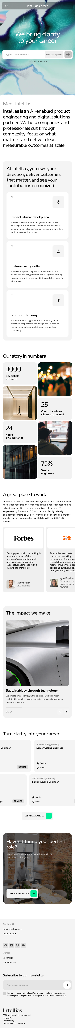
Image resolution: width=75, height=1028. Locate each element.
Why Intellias (10, 962)
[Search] (6, 6)
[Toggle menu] (68, 6)
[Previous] (60, 712)
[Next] (66, 712)
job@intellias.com (12, 929)
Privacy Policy (8, 1018)
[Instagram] (17, 945)
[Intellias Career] (37, 6)
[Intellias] (17, 1010)
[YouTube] (23, 945)
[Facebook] (5, 945)
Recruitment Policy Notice (14, 1023)
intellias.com (10, 933)
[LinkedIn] (11, 945)
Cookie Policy (8, 1021)
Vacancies (8, 958)
